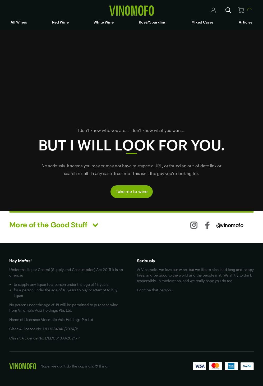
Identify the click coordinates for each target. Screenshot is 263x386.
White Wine (104, 22)
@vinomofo (229, 225)
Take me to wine (131, 191)
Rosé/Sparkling (153, 22)
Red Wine (60, 22)
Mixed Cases (202, 22)
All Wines (19, 22)
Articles (245, 22)
